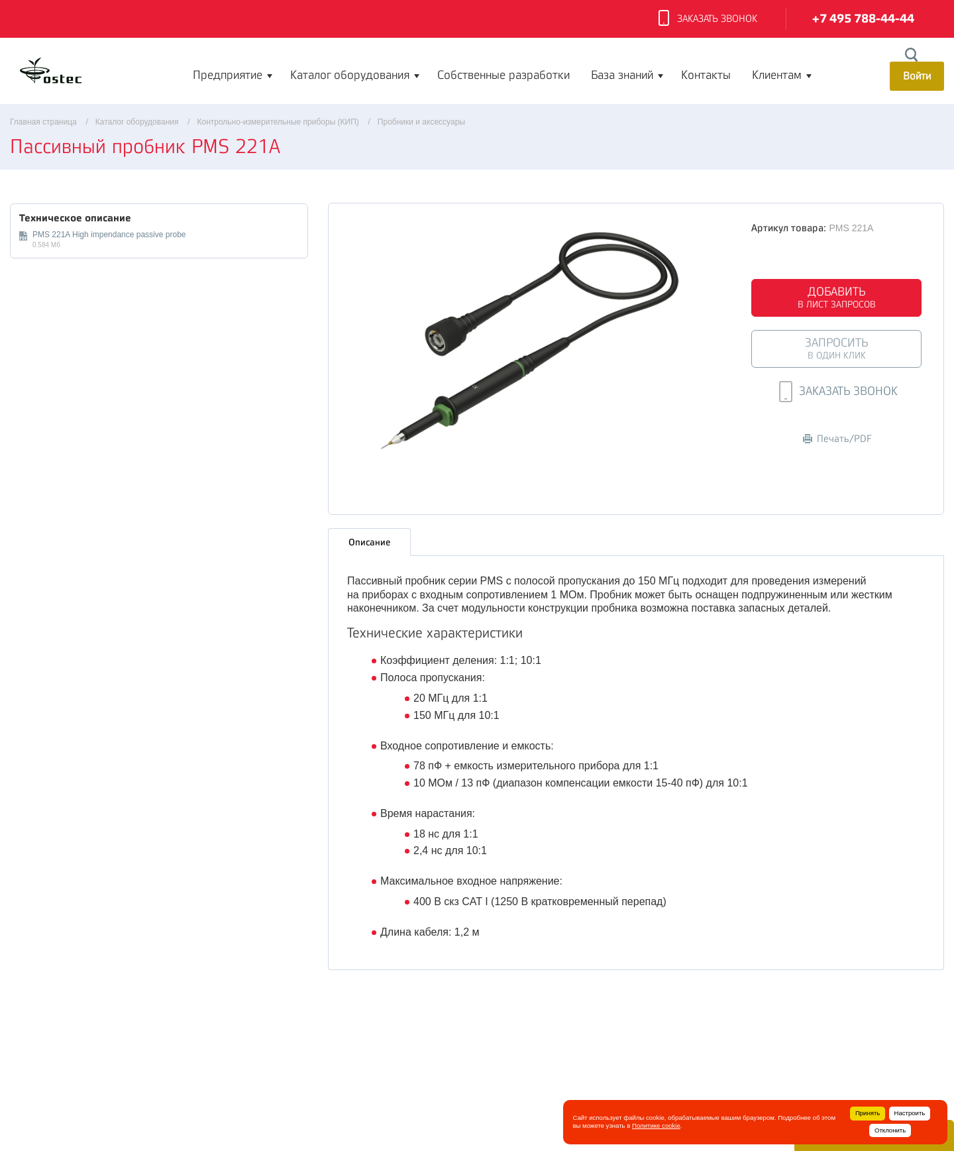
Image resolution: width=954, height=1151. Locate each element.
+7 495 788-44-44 (863, 19)
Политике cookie (656, 1125)
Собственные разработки (503, 75)
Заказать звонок (708, 19)
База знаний (622, 75)
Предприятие (227, 75)
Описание (369, 540)
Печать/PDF (837, 439)
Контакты (706, 75)
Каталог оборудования (349, 75)
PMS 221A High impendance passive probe (109, 234)
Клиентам (777, 75)
